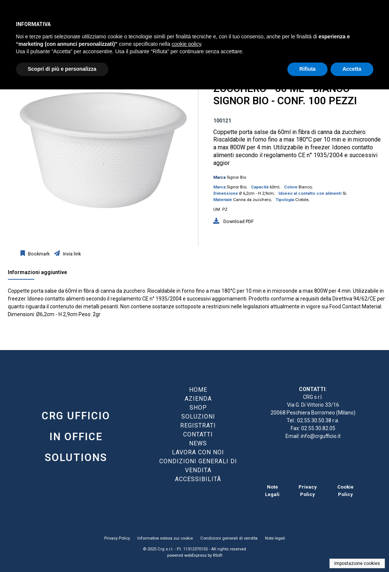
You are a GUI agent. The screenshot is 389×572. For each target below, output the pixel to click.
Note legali (275, 538)
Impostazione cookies (357, 563)
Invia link (71, 254)
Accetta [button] (351, 69)
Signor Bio (236, 177)
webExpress (195, 555)
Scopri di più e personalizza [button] (62, 69)
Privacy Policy (117, 538)
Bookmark (38, 254)
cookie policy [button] (186, 44)
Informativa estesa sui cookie (165, 538)
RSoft (217, 555)
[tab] (41, 274)
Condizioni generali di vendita (229, 538)
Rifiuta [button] (307, 69)
